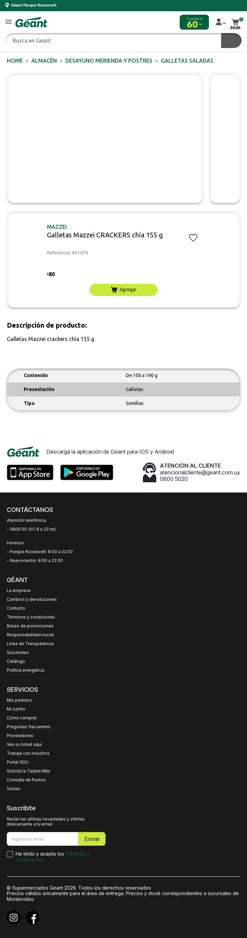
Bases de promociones (30, 626)
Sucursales (18, 653)
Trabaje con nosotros (28, 753)
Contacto (16, 608)
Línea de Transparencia (30, 644)
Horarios (15, 543)
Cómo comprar (22, 718)
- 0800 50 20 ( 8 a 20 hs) (31, 529)
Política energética (25, 670)
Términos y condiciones (31, 617)
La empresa (19, 591)
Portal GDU (18, 762)
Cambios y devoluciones (32, 599)
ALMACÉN (44, 61)
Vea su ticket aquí (24, 744)
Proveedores (20, 736)
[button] (8, 22)
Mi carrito (16, 709)
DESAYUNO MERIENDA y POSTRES (108, 61)
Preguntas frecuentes (28, 727)
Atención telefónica (26, 520)
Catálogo (16, 661)
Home (15, 61)
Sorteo (13, 789)
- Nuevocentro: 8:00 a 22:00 (35, 561)
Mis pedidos (19, 700)
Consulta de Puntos (26, 780)
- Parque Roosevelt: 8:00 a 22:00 (40, 552)
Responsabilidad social (30, 635)
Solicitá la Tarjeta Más (28, 771)
